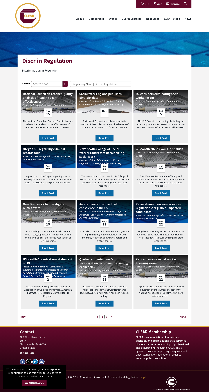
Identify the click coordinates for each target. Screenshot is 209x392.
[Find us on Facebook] (22, 361)
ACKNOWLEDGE (34, 382)
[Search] (65, 84)
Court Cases (97, 214)
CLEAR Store (172, 19)
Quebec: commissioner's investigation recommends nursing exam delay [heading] (103, 263)
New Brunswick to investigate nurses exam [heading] (43, 206)
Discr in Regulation (42, 105)
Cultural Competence (100, 160)
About (80, 19)
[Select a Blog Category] (100, 84)
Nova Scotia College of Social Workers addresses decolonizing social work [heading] (101, 153)
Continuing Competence (46, 269)
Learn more (45, 376)
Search (26, 83)
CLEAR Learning (132, 19)
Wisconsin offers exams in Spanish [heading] (159, 149)
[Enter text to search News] (47, 84)
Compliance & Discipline (101, 101)
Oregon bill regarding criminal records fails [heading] (44, 151)
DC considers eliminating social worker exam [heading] (157, 96)
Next (184, 316)
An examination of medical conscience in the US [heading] (98, 206)
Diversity (118, 104)
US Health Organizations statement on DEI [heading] (47, 261)
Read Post (48, 138)
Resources (152, 19)
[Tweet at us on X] (29, 361)
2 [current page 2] (102, 316)
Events (112, 19)
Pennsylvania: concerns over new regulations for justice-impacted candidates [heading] (159, 208)
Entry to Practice (62, 156)
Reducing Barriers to (33, 159)
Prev (23, 316)
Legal (143, 377)
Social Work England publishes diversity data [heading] (100, 96)
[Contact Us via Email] (42, 361)
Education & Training (56, 272)
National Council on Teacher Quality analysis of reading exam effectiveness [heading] (48, 98)
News (187, 19)
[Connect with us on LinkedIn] (35, 361)
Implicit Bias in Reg (112, 163)
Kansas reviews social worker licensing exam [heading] (156, 261)
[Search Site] (186, 4)
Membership (96, 19)
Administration (40, 266)
